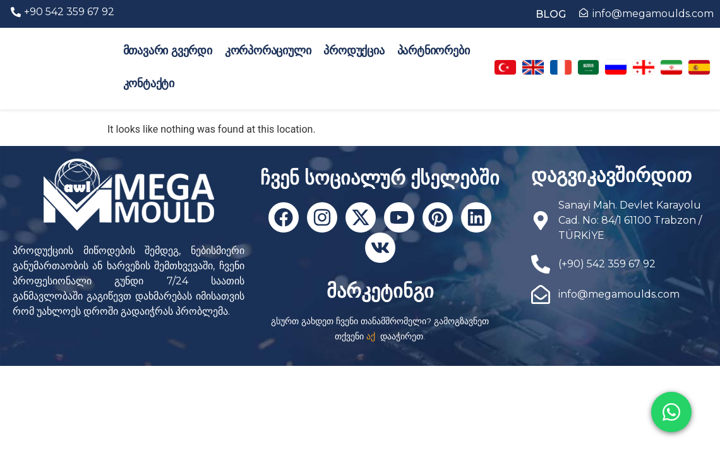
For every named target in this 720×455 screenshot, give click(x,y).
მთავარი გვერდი (167, 51)
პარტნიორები (433, 51)
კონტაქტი (148, 83)
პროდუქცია (353, 51)
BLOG (551, 14)
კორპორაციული (268, 51)
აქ (371, 336)
